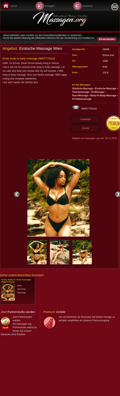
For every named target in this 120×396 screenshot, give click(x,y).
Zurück (85, 128)
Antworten (85, 119)
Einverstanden (107, 39)
